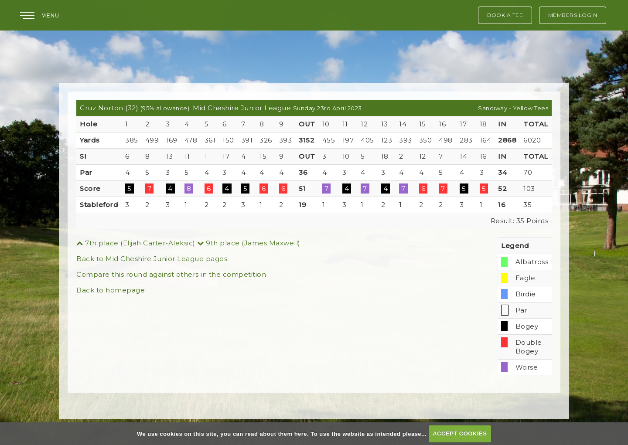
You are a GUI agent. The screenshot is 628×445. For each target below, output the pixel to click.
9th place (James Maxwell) (248, 243)
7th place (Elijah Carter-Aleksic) (135, 243)
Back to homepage (110, 290)
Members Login (572, 15)
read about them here (276, 433)
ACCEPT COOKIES (460, 433)
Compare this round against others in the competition (171, 274)
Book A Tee (505, 15)
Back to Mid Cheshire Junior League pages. (152, 259)
